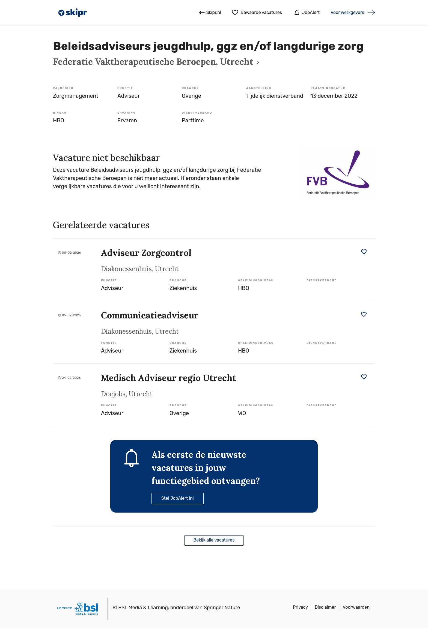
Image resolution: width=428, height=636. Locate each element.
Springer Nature (222, 608)
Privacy (300, 607)
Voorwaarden (356, 607)
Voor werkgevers (347, 12)
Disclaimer (325, 607)
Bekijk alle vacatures (214, 540)
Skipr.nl (210, 12)
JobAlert (306, 12)
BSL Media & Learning (143, 608)
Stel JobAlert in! (177, 498)
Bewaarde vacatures (257, 12)
